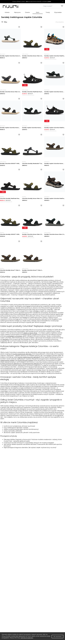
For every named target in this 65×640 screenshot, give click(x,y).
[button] (32, 2)
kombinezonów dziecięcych (32, 366)
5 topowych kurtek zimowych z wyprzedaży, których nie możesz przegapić (29, 445)
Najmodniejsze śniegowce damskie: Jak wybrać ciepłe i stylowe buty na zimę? (30, 450)
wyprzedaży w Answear (14, 338)
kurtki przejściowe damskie (22, 356)
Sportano (5, 341)
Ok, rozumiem (57, 636)
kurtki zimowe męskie (25, 362)
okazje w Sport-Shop (30, 335)
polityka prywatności (27, 638)
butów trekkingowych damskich (29, 359)
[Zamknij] (62, 2)
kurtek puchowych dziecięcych (11, 366)
